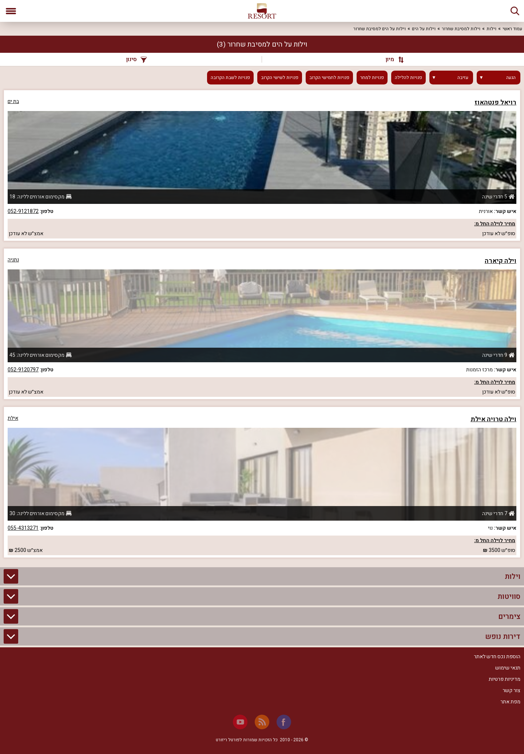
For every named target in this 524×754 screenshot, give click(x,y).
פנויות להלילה (408, 77)
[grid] (262, 323)
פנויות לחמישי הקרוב (329, 77)
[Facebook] (284, 722)
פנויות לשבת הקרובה (230, 77)
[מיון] (391, 59)
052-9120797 (23, 370)
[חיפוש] (515, 10)
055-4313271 (23, 528)
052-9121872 (23, 211)
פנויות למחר (372, 77)
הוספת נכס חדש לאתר (497, 656)
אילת (13, 418)
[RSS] (262, 722)
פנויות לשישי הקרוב (279, 77)
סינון (136, 59)
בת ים (13, 101)
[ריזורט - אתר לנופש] (262, 11)
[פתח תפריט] (11, 11)
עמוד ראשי (512, 28)
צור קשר (511, 690)
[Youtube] (240, 722)
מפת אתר (510, 702)
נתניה (13, 260)
